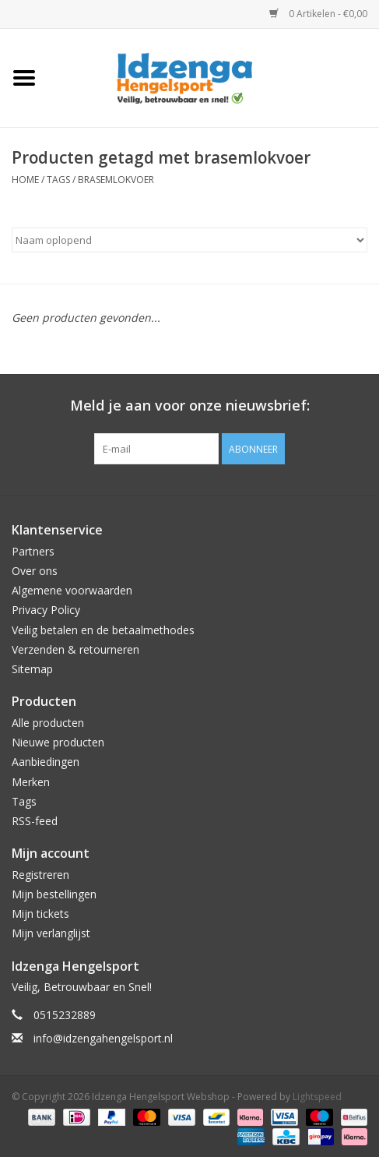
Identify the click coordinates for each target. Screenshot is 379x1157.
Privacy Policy (46, 609)
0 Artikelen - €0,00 (318, 13)
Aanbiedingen (45, 761)
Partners (33, 551)
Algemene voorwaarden (72, 590)
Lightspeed (317, 1096)
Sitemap (32, 668)
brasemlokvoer (116, 179)
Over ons (35, 570)
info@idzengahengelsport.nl (103, 1038)
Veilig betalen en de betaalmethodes (103, 630)
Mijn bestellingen (54, 894)
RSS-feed (35, 820)
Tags (58, 179)
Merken (31, 781)
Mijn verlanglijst (51, 933)
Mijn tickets (40, 913)
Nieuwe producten (58, 742)
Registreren (40, 874)
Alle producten (48, 722)
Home (25, 179)
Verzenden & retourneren (75, 649)
